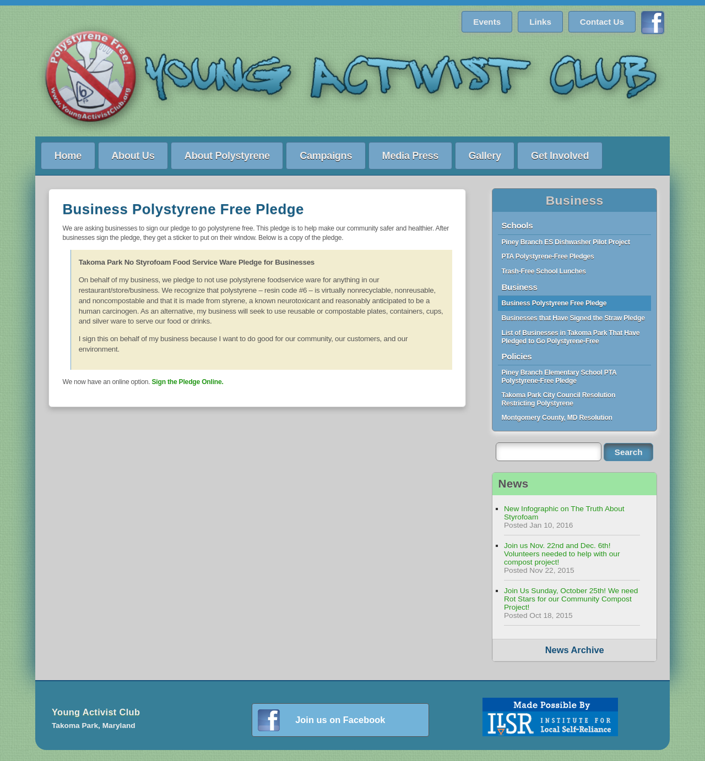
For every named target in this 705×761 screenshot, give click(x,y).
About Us (132, 155)
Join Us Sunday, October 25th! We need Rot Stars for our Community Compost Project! (571, 599)
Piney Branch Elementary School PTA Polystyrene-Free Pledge (558, 377)
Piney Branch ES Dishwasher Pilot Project (565, 242)
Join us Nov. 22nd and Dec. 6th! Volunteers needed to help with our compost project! (562, 553)
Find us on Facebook (652, 22)
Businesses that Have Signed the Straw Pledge (572, 318)
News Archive (574, 650)
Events (487, 21)
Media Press (410, 155)
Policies (516, 356)
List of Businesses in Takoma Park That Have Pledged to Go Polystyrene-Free (570, 337)
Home (68, 155)
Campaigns (326, 155)
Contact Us (602, 21)
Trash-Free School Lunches (543, 271)
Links (540, 21)
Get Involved (560, 155)
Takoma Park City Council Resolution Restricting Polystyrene (558, 399)
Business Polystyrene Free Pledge (553, 303)
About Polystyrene (227, 155)
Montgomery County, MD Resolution (556, 417)
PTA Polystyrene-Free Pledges (547, 256)
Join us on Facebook (340, 720)
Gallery (484, 155)
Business (575, 200)
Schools (517, 225)
